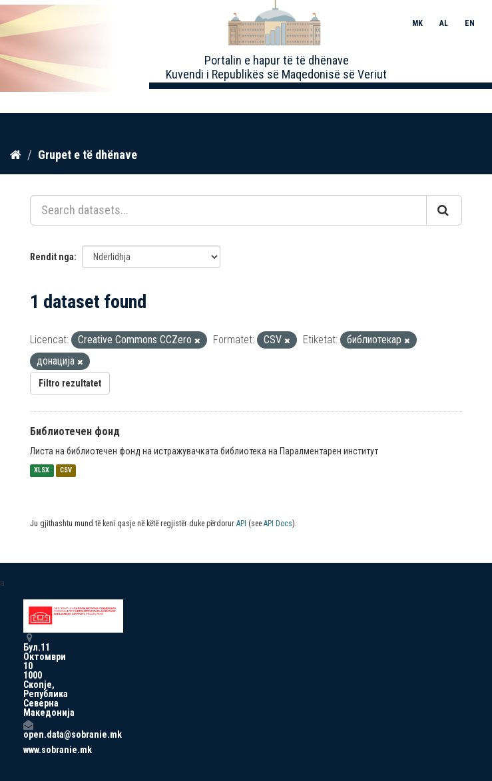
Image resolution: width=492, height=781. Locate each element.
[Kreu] (15, 155)
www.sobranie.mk (28, 749)
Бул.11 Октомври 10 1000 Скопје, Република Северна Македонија (28, 675)
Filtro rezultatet (70, 383)
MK (417, 23)
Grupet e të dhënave (87, 155)
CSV (66, 470)
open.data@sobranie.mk (28, 729)
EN (470, 23)
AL (443, 23)
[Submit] (444, 210)
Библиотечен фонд (75, 431)
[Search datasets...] (228, 210)
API (241, 523)
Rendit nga (52, 256)
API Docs (278, 523)
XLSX (41, 470)
